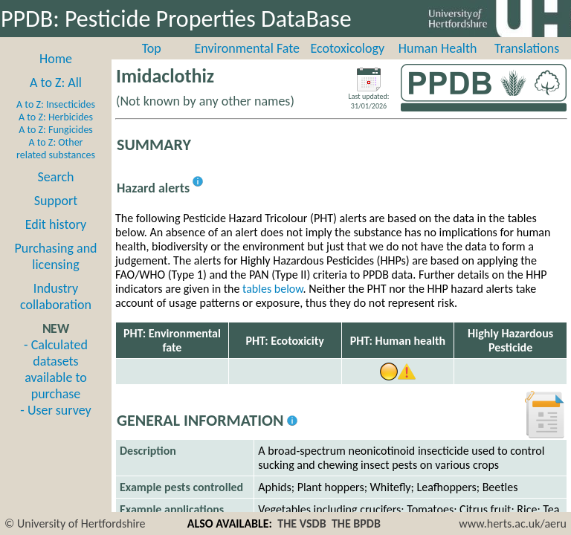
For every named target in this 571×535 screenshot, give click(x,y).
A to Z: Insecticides (55, 104)
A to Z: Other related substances (55, 148)
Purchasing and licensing (55, 256)
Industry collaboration (55, 296)
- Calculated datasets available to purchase (56, 369)
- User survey (55, 410)
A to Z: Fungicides (56, 129)
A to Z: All (56, 82)
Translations (526, 48)
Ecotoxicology (348, 48)
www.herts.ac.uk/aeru (513, 523)
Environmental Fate (247, 48)
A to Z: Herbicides (56, 117)
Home (55, 59)
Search (56, 177)
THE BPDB (356, 523)
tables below (272, 289)
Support (55, 200)
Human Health (438, 48)
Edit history (56, 224)
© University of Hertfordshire (75, 523)
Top (151, 48)
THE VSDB (301, 523)
